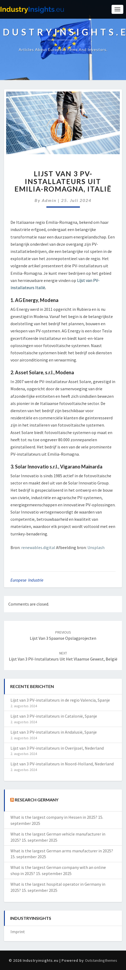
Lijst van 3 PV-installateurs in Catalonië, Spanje (53, 716)
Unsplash (96, 547)
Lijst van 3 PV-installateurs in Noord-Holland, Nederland (62, 763)
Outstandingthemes (101, 960)
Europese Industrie (26, 580)
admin (49, 200)
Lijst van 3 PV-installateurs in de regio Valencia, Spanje (60, 700)
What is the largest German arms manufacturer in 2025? (61, 850)
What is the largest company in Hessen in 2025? (53, 817)
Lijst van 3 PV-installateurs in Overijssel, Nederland (57, 748)
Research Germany (36, 799)
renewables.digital (38, 547)
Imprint (17, 931)
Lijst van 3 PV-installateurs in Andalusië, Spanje (53, 732)
